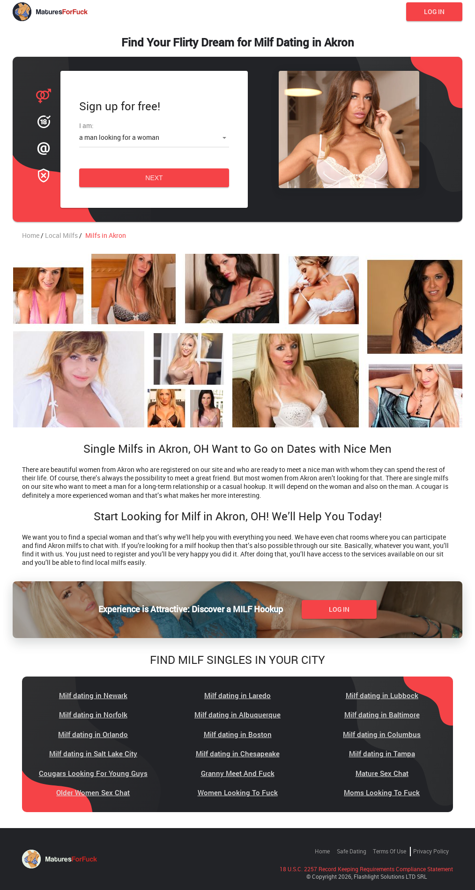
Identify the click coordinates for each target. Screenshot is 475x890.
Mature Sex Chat (382, 773)
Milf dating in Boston (238, 734)
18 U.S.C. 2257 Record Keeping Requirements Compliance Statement (366, 869)
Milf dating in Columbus (382, 734)
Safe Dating (351, 851)
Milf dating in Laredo (237, 695)
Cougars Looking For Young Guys (93, 773)
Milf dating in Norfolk (93, 714)
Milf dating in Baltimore (382, 714)
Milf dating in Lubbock (382, 695)
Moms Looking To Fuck (382, 792)
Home (322, 851)
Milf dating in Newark (93, 695)
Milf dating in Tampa (382, 753)
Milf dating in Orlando (93, 734)
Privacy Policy (431, 851)
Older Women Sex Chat (93, 792)
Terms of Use (389, 851)
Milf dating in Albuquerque (237, 714)
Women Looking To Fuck (238, 792)
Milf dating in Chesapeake (238, 753)
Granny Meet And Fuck (238, 773)
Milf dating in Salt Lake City (93, 753)
